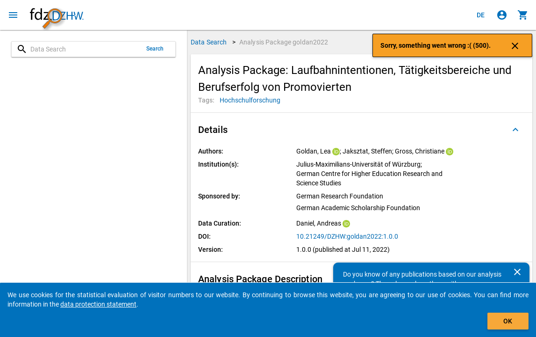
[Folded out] (515, 129)
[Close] (517, 272)
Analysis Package (284, 42)
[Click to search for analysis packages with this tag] (250, 100)
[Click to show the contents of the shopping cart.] (523, 15)
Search (155, 48)
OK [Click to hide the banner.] (507, 321)
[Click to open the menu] (13, 15)
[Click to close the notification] (515, 45)
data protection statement (98, 304)
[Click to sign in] (502, 15)
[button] (361, 129)
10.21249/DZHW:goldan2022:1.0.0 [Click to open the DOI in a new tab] (347, 236)
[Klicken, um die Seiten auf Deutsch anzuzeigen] (481, 15)
